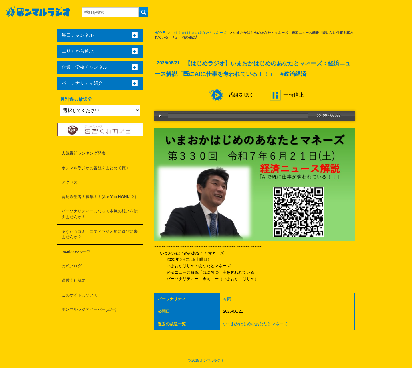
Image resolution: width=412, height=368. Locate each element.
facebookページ (76, 251)
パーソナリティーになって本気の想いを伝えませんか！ (100, 214)
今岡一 (229, 299)
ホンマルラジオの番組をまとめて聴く (96, 168)
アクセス (70, 182)
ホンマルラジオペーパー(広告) (89, 309)
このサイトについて (80, 295)
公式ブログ (72, 265)
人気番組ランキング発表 (84, 153)
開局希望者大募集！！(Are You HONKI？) (99, 196)
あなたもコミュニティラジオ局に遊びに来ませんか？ (100, 234)
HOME (159, 33)
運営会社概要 (74, 280)
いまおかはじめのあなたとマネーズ (198, 33)
